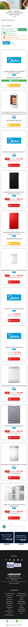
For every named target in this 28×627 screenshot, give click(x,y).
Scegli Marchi (14, 26)
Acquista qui (14, 165)
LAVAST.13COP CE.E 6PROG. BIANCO (14, 308)
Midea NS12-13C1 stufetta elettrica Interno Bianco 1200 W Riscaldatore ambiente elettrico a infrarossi (14, 114)
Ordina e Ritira (8, 33)
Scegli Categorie (14, 20)
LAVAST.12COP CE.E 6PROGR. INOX (14, 426)
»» (15, 529)
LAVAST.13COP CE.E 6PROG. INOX (14, 347)
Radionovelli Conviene (10, 37)
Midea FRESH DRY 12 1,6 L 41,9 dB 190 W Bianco (14, 270)
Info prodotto (14, 85)
